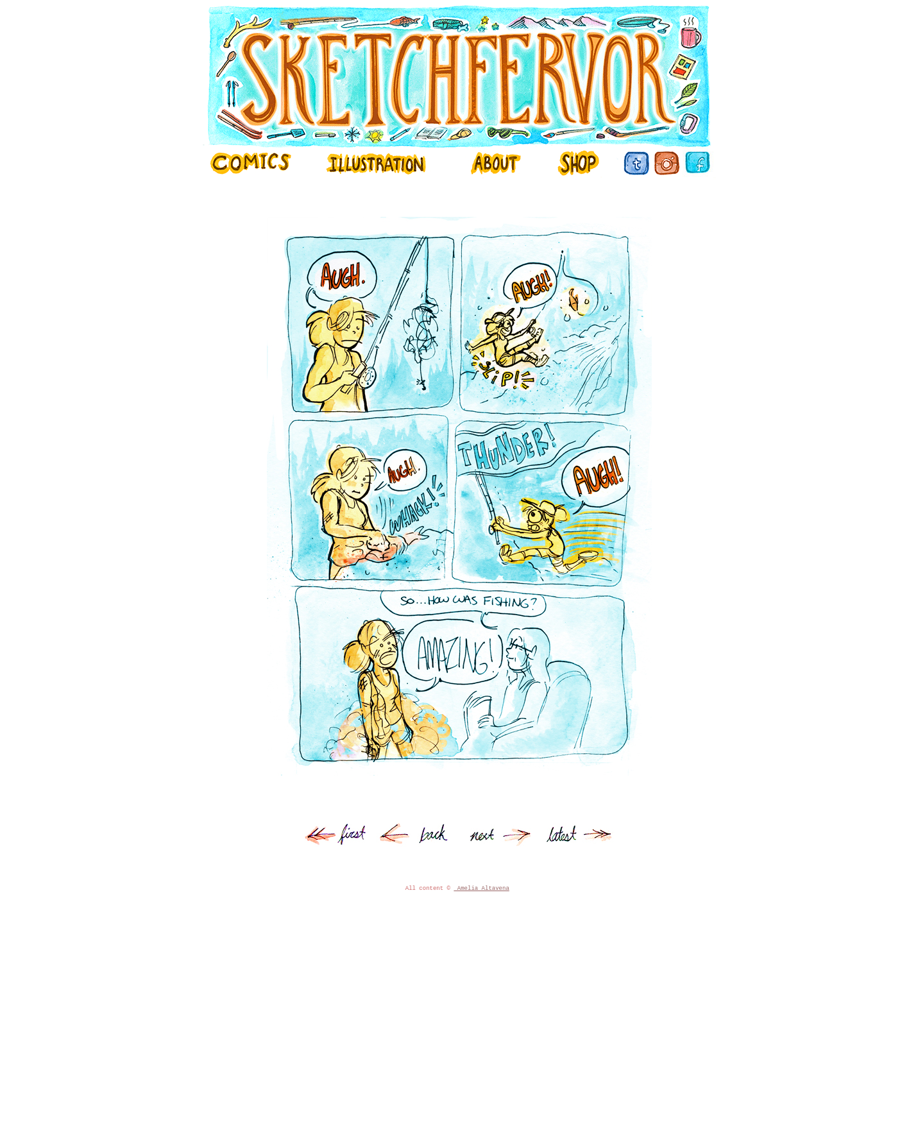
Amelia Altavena (481, 911)
